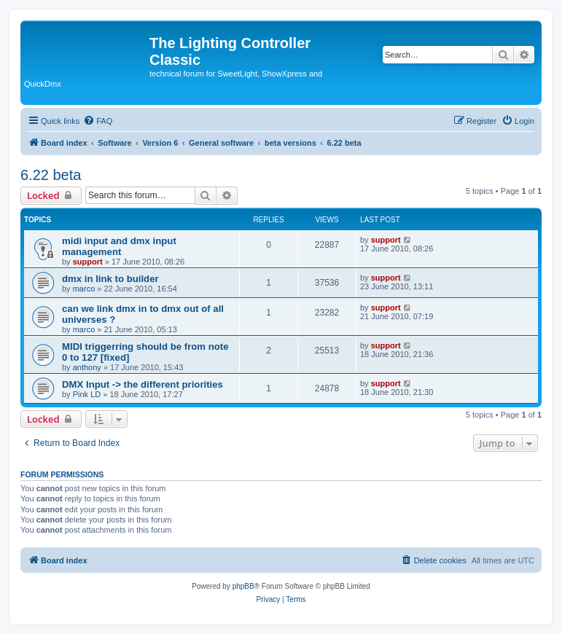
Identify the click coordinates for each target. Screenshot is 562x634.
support (88, 261)
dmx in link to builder (110, 278)
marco (84, 288)
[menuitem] (97, 121)
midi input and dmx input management (119, 246)
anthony (87, 367)
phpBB (243, 586)
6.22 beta (50, 175)
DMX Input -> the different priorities (142, 384)
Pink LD (87, 394)
